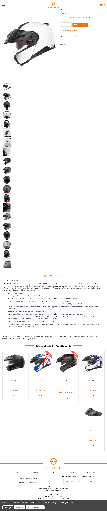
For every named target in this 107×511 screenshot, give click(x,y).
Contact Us (90, 472)
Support (71, 472)
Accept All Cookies (35, 507)
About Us (35, 472)
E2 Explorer (40, 381)
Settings (7, 507)
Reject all (19, 507)
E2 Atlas (92, 381)
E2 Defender (66, 381)
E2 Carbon (14, 381)
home (17, 472)
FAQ (53, 472)
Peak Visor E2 (93, 431)
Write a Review (85, 17)
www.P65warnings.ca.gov (25, 339)
